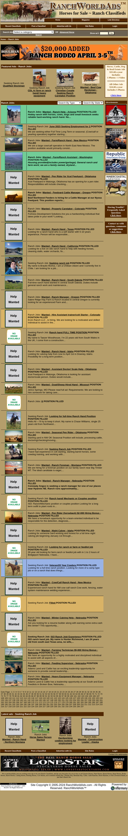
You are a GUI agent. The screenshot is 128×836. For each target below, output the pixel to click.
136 (6, 700)
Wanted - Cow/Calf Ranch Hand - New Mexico (66, 582)
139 (17, 700)
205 (63, 704)
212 (89, 704)
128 (78, 698)
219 (13, 706)
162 (2, 702)
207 (70, 704)
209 (78, 704)
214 (97, 704)
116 (32, 698)
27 (74, 692)
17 (47, 692)
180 (70, 702)
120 (47, 698)
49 (35, 694)
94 (54, 696)
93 (52, 696)
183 (82, 702)
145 (40, 700)
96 (60, 696)
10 (27, 692)
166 (17, 702)
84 (27, 696)
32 (88, 692)
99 (68, 696)
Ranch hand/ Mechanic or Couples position (73, 498)
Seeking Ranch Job (60, 449)
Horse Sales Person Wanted (41, 738)
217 (6, 706)
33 (91, 692)
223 (28, 706)
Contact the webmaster (117, 754)
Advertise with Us (64, 26)
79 (13, 696)
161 (101, 700)
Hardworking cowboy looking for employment (65, 741)
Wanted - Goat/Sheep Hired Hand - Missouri (65, 384)
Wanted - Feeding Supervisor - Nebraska (63, 663)
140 (21, 700)
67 (85, 694)
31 (85, 692)
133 (97, 698)
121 (51, 698)
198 (36, 704)
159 (93, 700)
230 (55, 706)
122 (55, 698)
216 (2, 706)
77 (7, 696)
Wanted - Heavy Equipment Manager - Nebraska (67, 676)
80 (16, 696)
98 (65, 696)
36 (99, 692)
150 (59, 700)
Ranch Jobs (13, 39)
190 (6, 704)
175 (51, 702)
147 (47, 700)
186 (93, 702)
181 (74, 702)
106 (94, 696)
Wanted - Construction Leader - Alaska (90, 740)
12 (33, 692)
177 (59, 702)
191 (10, 704)
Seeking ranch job (59, 263)
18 (50, 692)
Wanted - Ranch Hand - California (59, 246)
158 (89, 700)
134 (101, 698)
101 (75, 696)
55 (52, 694)
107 (98, 696)
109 (6, 698)
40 (10, 694)
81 (18, 696)
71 (96, 694)
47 (30, 694)
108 (2, 698)
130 (85, 698)
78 (10, 696)
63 (74, 694)
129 (82, 698)
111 (13, 698)
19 (52, 692)
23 (64, 692)
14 (39, 692)
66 (82, 694)
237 (82, 706)
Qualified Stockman (14, 85)
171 (36, 702)
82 (21, 696)
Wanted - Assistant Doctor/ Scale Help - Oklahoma (69, 369)
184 (85, 702)
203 (55, 704)
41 (13, 694)
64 (76, 694)
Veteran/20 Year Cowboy (63, 565)
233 (66, 706)
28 (77, 692)
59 (63, 694)
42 (16, 694)
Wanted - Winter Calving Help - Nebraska (63, 617)
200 (44, 704)
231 (59, 706)
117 (36, 698)
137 (10, 700)
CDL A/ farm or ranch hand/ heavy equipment (39, 93)
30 (83, 692)
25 (69, 692)
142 (28, 700)
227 (44, 706)
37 (2, 694)
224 (32, 706)
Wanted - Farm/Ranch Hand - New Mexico (64, 140)
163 (6, 702)
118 (40, 698)
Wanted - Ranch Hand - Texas (57, 229)
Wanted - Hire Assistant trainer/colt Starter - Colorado (70, 314)
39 (7, 694)
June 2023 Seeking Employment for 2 (70, 126)
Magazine (86, 20)
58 (60, 694)
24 (66, 692)
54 (49, 694)
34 (94, 692)
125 (66, 698)
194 (21, 704)
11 (30, 692)
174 (47, 702)
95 (57, 696)
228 (47, 706)
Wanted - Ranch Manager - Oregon (60, 297)
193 (17, 704)
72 (99, 694)
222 (25, 706)
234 (70, 706)
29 (80, 692)
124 (63, 698)
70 (93, 694)
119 (44, 698)
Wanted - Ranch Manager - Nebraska (62, 480)
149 (55, 700)
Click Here (116, 95)
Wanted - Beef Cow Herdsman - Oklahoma (90, 90)
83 (24, 696)
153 (70, 700)
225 (36, 706)
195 (25, 704)
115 (28, 698)
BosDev (6, 788)
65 (79, 694)
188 (101, 702)
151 (63, 700)
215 (101, 704)
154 (74, 700)
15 (41, 692)
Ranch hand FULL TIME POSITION (68, 332)
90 (43, 696)
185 (89, 702)
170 (32, 702)
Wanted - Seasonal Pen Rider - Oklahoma (64, 432)
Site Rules (89, 26)
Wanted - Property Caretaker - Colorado (63, 208)
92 (49, 696)
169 (28, 702)
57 (57, 694)
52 (43, 694)
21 (58, 692)
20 (55, 692)
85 (30, 696)
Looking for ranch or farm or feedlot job (71, 547)
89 (41, 696)
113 (21, 698)
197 (32, 704)
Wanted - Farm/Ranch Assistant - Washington (67, 157)
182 (78, 702)
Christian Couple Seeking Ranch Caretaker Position (65, 93)
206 (66, 704)
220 (17, 706)
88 (38, 696)
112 (17, 698)
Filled (52, 602)
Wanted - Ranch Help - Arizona (59, 112)
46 (27, 694)
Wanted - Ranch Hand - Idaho (57, 351)
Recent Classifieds (13, 26)
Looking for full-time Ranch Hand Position (72, 416)
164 (10, 702)
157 (85, 700)
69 (90, 694)
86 (32, 696)
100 (71, 696)
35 (97, 692)
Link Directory (113, 20)
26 (72, 692)
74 (2, 696)
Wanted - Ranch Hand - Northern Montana (14, 740)
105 (90, 696)
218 (10, 706)
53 (46, 694)
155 (78, 700)
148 (51, 700)
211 (85, 704)
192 (13, 704)
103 (82, 696)
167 (21, 702)
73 (101, 694)
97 (63, 696)
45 (24, 694)
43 (18, 694)
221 (21, 706)
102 (79, 696)
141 (25, 700)
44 (21, 694)
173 (44, 702)
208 (74, 704)
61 (68, 694)
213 (93, 704)
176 (55, 702)
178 (63, 702)
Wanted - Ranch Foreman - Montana (61, 465)
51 (41, 694)
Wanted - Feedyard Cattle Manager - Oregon (66, 192)
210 (82, 704)
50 (38, 694)
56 (54, 694)
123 (59, 698)
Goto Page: (5, 692)
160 (97, 700)
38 (5, 694)
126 (70, 698)
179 (66, 702)
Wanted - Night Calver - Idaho (57, 530)
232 (63, 706)
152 (66, 700)
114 (25, 698)
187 (97, 702)
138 (13, 700)
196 (28, 704)
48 (32, 694)
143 (32, 700)
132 (93, 698)
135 (2, 700)
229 (51, 706)
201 (47, 704)
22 (61, 692)
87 (35, 696)
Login (115, 26)
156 (82, 700)
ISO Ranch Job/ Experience (66, 636)
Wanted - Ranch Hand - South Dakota (61, 280)
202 (51, 704)
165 (13, 702)
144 (36, 700)
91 (46, 696)
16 (44, 692)
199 (40, 704)
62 (71, 694)
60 (65, 694)
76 (5, 696)
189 (2, 704)
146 (44, 700)
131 (89, 698)
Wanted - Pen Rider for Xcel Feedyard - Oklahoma (68, 176)
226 (40, 706)
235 (74, 706)
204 (59, 704)
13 (36, 692)
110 (10, 698)
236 (78, 706)
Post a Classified (38, 26)
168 (25, 702)
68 (88, 694)
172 (40, 702)
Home (57, 20)
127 (74, 698)
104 (86, 696)
